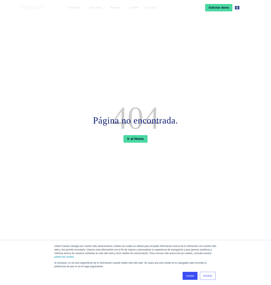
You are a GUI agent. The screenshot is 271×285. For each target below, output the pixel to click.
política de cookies (64, 256)
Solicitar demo (218, 7)
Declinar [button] (207, 275)
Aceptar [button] (190, 275)
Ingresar (194, 7)
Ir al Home (135, 139)
